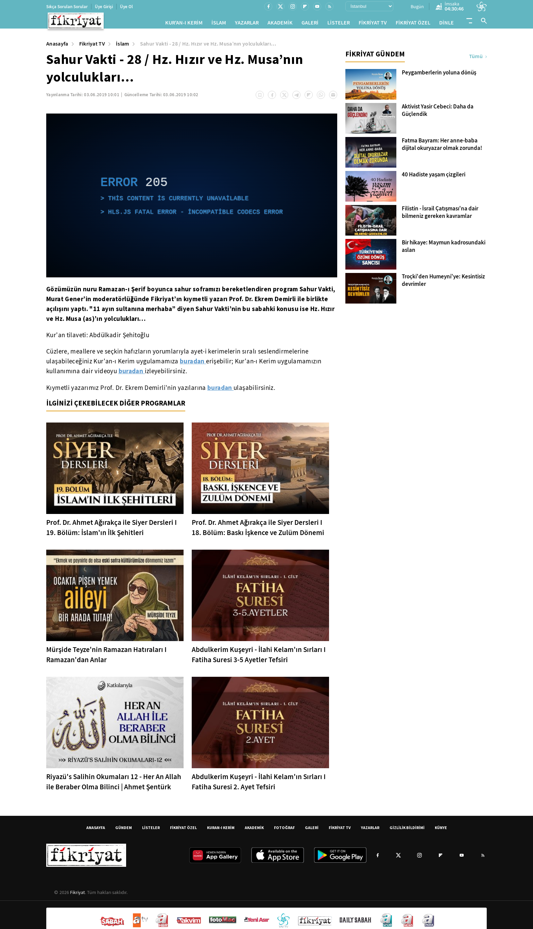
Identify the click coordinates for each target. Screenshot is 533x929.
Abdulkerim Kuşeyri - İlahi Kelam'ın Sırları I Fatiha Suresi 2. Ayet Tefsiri (259, 784)
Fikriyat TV (92, 46)
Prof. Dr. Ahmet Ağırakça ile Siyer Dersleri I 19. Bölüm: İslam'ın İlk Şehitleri (111, 530)
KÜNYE (441, 830)
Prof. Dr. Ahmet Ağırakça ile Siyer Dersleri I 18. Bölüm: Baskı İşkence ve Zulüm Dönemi (258, 530)
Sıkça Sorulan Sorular (67, 7)
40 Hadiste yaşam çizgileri (433, 177)
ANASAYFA (95, 830)
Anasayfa (57, 46)
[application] (191, 198)
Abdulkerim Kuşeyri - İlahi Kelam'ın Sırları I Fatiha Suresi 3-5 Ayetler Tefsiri (259, 657)
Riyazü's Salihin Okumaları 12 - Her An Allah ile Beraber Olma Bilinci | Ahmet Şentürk (113, 784)
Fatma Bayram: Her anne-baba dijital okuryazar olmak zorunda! (442, 147)
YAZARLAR (247, 24)
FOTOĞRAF (284, 830)
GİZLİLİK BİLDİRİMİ (407, 830)
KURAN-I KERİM (221, 830)
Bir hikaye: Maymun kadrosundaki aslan (443, 249)
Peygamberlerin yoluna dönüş (439, 75)
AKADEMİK (280, 24)
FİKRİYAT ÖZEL (413, 24)
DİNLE (446, 24)
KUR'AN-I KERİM (184, 24)
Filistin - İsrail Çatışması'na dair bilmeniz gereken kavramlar (440, 215)
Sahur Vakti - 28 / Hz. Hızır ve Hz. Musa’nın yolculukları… (208, 46)
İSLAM (218, 24)
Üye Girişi (104, 7)
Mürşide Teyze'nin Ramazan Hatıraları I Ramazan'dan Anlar (106, 657)
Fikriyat (77, 895)
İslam (122, 46)
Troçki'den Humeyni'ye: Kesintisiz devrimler (443, 283)
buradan (193, 364)
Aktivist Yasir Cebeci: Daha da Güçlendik (438, 113)
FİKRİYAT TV (373, 24)
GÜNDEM (123, 830)
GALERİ (310, 24)
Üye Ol (126, 7)
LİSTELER (338, 24)
